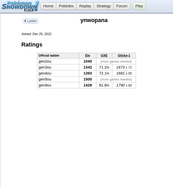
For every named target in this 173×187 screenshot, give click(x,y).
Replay (85, 6)
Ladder (30, 21)
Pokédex (66, 6)
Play (139, 6)
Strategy (104, 6)
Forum (121, 6)
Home (46, 6)
